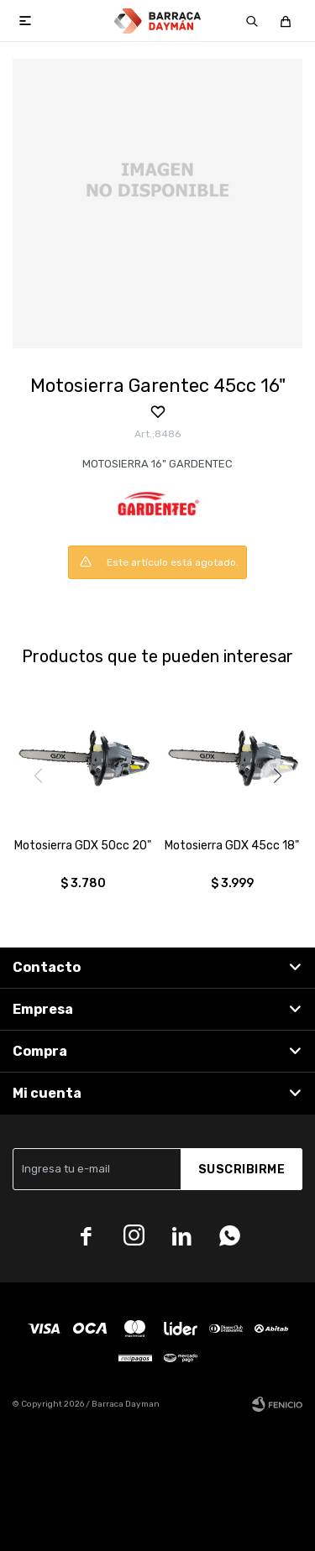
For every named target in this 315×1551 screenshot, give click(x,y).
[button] (277, 775)
